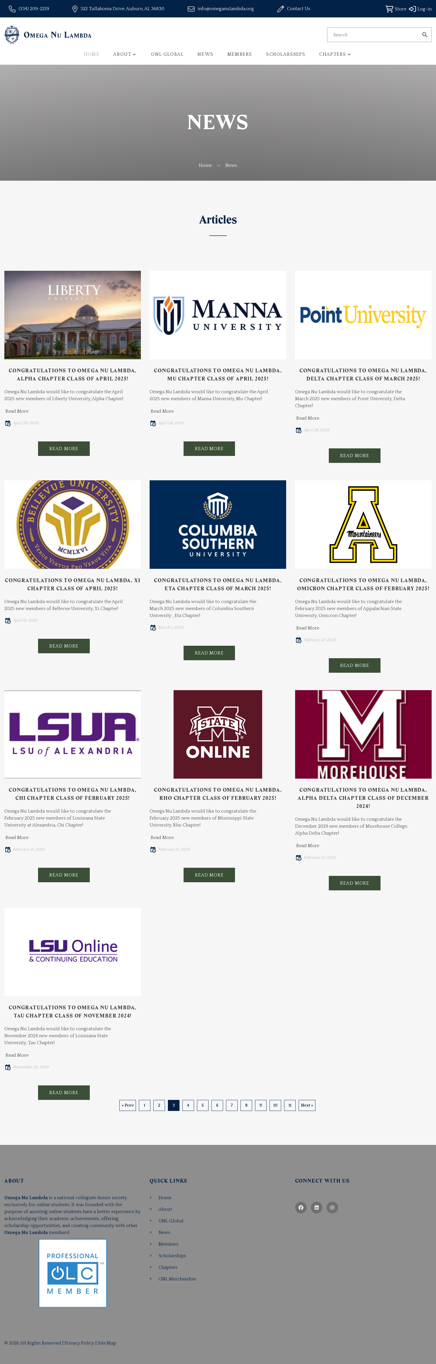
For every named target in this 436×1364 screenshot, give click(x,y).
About (122, 54)
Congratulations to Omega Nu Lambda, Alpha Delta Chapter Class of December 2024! (363, 798)
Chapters (332, 54)
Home (91, 54)
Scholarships (285, 54)
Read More (17, 411)
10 (275, 1105)
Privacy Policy (79, 1343)
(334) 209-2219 (34, 8)
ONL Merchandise (177, 1279)
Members (239, 54)
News (205, 54)
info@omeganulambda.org (226, 8)
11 (289, 1105)
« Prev (128, 1105)
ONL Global (167, 54)
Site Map (107, 1343)
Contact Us (298, 8)
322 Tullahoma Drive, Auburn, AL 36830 (122, 8)
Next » (307, 1105)
